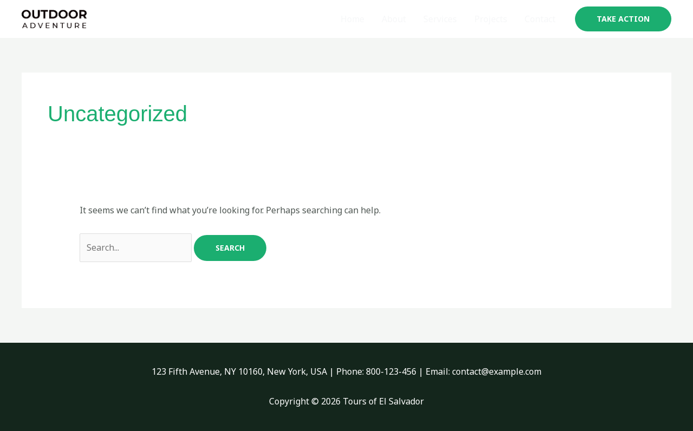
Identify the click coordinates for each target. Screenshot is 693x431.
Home (352, 19)
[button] (623, 18)
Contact (540, 19)
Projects (490, 19)
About (394, 19)
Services (440, 19)
